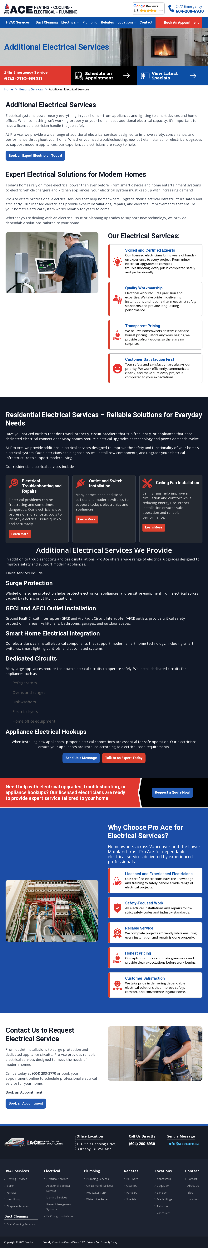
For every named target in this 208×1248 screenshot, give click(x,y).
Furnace (12, 1193)
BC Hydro (132, 1179)
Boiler (10, 1186)
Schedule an (109, 75)
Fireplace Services (18, 1206)
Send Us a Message (81, 758)
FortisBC (131, 1193)
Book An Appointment (181, 22)
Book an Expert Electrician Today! (35, 155)
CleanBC (131, 1186)
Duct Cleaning (47, 22)
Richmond (163, 1206)
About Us (193, 1186)
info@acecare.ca (183, 1143)
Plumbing (89, 22)
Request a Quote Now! (172, 792)
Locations (125, 22)
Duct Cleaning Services (21, 1224)
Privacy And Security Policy (102, 1242)
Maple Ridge (164, 1199)
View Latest (176, 75)
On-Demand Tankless (99, 1186)
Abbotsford (164, 1179)
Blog (190, 1193)
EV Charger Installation (60, 1216)
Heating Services (17, 1179)
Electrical (69, 22)
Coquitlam (163, 1186)
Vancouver (163, 1213)
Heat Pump (14, 1199)
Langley (161, 1193)
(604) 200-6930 (142, 1143)
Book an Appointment (26, 1103)
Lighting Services (56, 1197)
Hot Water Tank (96, 1193)
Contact (146, 22)
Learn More (19, 534)
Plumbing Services (97, 1179)
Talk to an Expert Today (123, 758)
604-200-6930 (190, 11)
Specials (131, 1199)
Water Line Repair (97, 1199)
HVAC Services (18, 22)
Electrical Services (57, 1179)
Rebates (107, 22)
